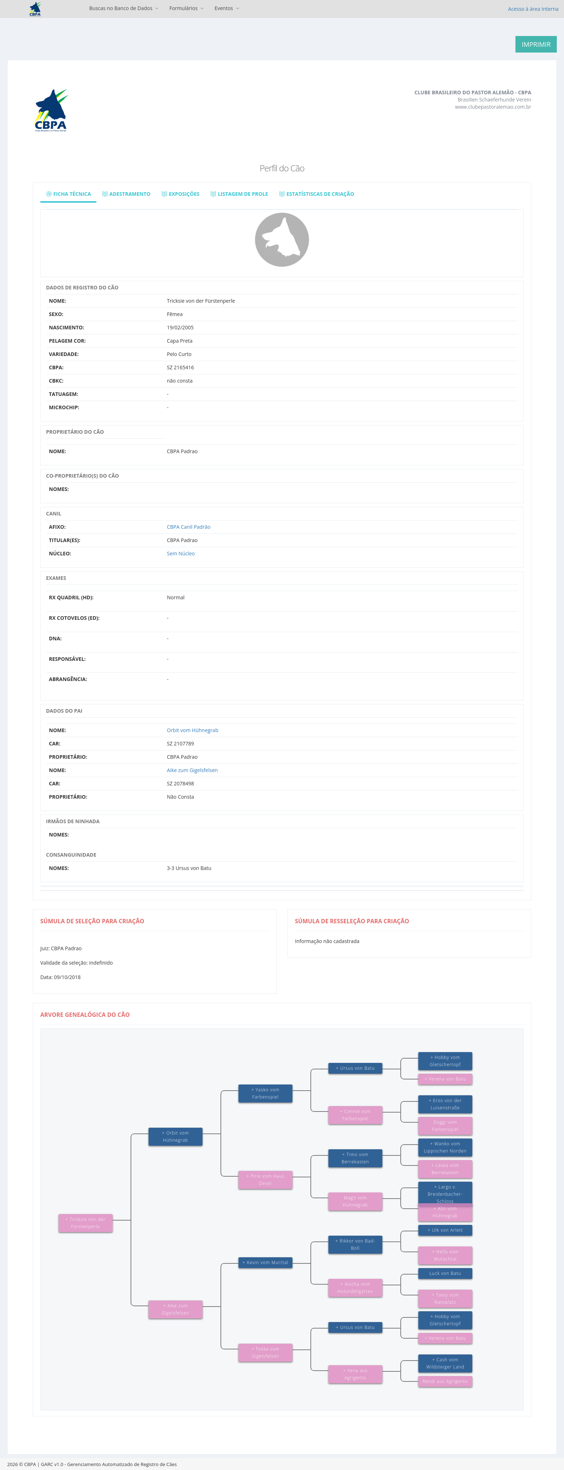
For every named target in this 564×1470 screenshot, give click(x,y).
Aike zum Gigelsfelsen (192, 770)
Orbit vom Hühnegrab (192, 730)
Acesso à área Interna (533, 8)
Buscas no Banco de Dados (124, 8)
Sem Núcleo (181, 553)
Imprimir (536, 44)
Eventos (227, 8)
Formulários (187, 8)
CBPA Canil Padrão (188, 526)
